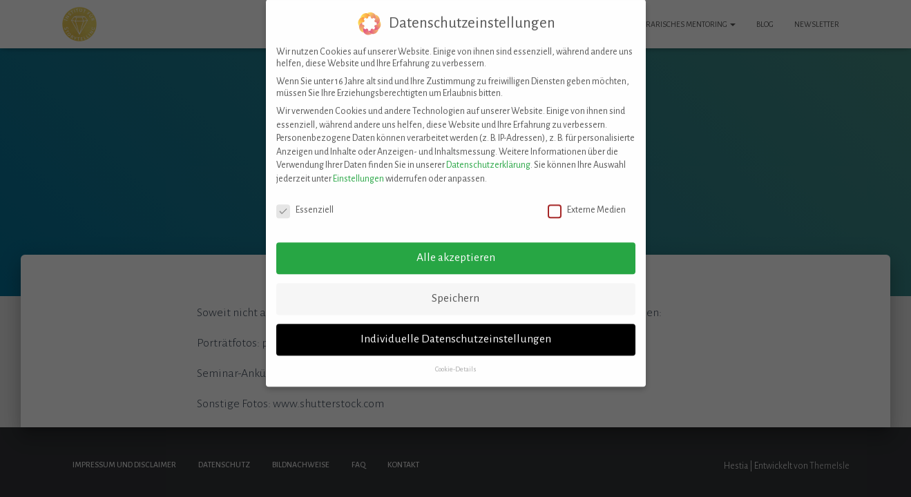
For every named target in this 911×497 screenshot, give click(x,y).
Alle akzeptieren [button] (455, 247)
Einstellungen (358, 168)
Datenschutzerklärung (488, 154)
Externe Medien (587, 199)
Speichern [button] (455, 288)
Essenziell (305, 199)
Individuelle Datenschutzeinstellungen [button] (456, 328)
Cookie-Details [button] (456, 358)
